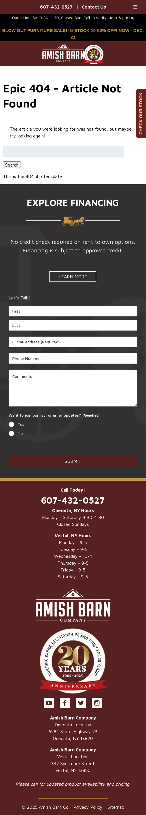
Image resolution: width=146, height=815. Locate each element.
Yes (21, 424)
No (20, 433)
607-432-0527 (56, 6)
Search (12, 164)
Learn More (73, 276)
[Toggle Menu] (135, 7)
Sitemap (115, 807)
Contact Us (94, 6)
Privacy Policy (88, 807)
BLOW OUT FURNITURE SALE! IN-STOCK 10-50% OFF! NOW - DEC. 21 (73, 33)
